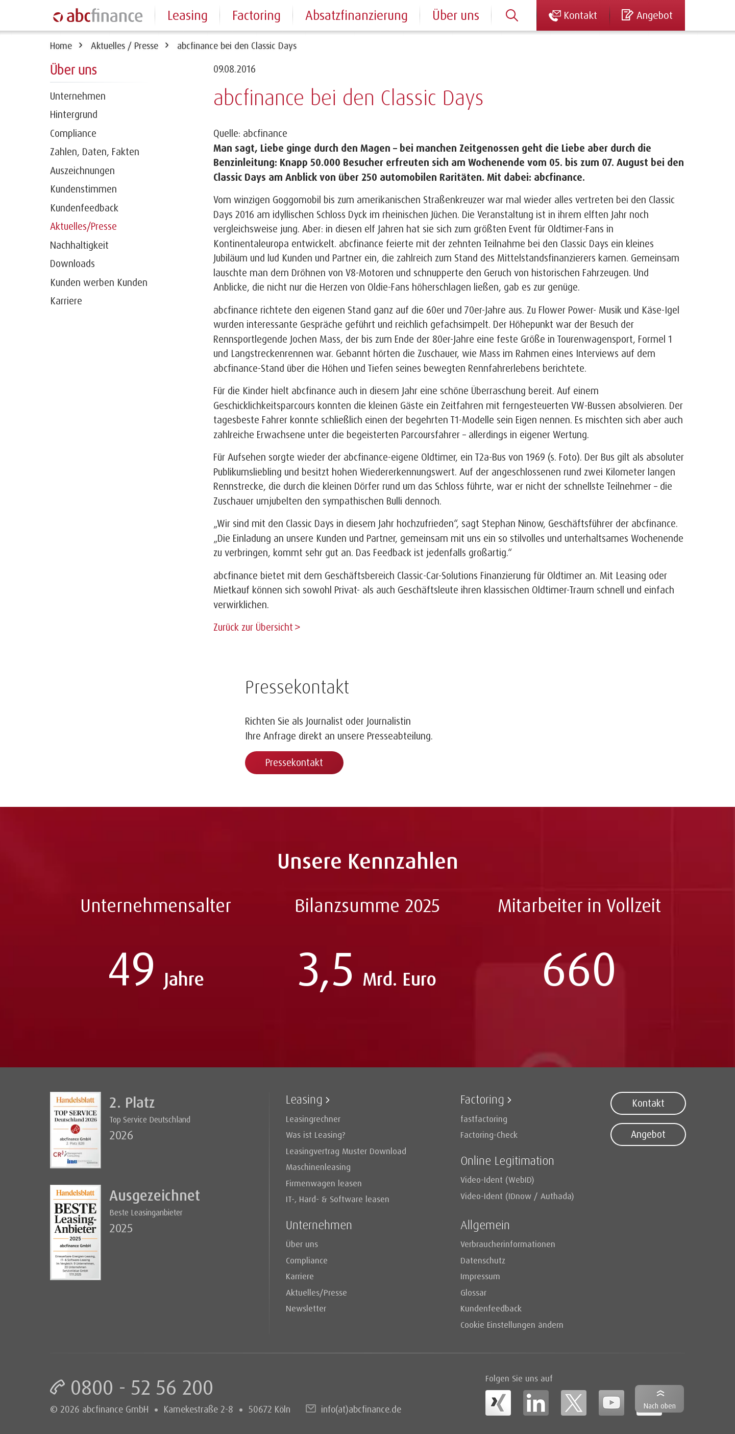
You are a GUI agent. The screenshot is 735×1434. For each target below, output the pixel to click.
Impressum (480, 1275)
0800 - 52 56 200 (141, 1386)
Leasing (187, 15)
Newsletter (306, 1307)
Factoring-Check (489, 1133)
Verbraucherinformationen (507, 1242)
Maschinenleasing (318, 1165)
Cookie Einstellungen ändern (512, 1323)
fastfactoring (483, 1117)
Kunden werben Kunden (99, 282)
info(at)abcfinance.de (361, 1408)
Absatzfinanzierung (356, 15)
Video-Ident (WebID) (497, 1178)
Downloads (72, 263)
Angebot (648, 1133)
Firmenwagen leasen (324, 1182)
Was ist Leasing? (316, 1133)
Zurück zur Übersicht (253, 627)
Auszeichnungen (82, 170)
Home (61, 45)
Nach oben (660, 1405)
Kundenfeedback (84, 208)
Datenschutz (482, 1259)
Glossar (473, 1291)
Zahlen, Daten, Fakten (94, 152)
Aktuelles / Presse (124, 45)
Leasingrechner (313, 1117)
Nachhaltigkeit (79, 245)
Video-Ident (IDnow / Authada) (517, 1194)
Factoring (256, 15)
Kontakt (648, 1102)
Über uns (455, 15)
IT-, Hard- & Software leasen (337, 1197)
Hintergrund (73, 114)
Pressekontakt (294, 761)
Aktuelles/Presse (83, 226)
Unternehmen (78, 96)
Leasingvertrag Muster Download (346, 1149)
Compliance (73, 133)
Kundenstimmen (83, 189)
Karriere (66, 301)
